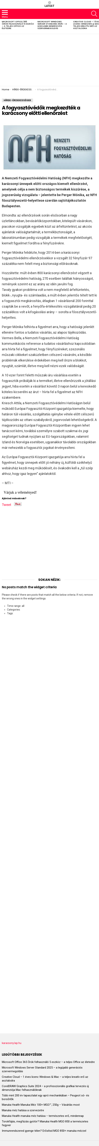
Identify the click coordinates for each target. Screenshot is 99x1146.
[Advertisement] (49, 60)
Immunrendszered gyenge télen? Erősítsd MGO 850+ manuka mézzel (44, 1130)
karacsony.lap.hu (11, 1043)
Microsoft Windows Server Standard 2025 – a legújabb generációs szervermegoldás (52, 25)
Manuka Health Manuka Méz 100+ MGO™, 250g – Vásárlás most (41, 1104)
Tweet (6, 504)
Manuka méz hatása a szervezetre (23, 1110)
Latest (49, 4)
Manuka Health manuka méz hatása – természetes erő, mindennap (43, 1116)
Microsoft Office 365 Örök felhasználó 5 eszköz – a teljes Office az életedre (18, 25)
